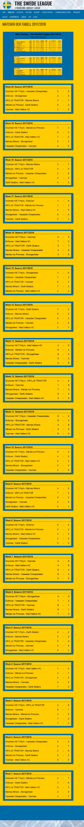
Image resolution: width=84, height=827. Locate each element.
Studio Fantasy (47, 12)
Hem (3, 12)
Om (30, 17)
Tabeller (11, 12)
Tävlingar (76, 12)
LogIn (35, 17)
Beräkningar (14, 17)
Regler (4, 17)
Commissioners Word (63, 12)
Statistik (20, 12)
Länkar (23, 17)
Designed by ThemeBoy (74, 822)
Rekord (36, 12)
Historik (29, 12)
